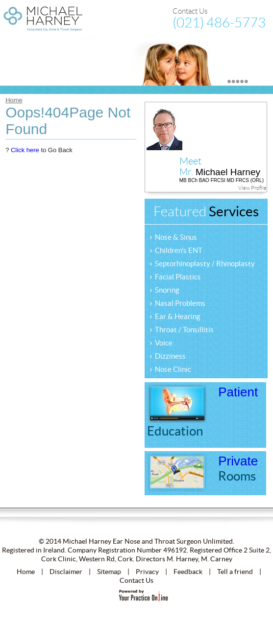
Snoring (164, 289)
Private (238, 468)
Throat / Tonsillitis (181, 329)
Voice (161, 342)
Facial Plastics (175, 276)
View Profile (252, 188)
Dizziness (167, 355)
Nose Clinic (170, 368)
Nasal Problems (177, 302)
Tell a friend (235, 571)
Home (14, 100)
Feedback (188, 571)
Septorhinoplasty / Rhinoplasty (202, 263)
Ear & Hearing (174, 316)
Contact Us (190, 11)
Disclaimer (66, 571)
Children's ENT (175, 249)
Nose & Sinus (173, 236)
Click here (25, 150)
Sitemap (109, 571)
